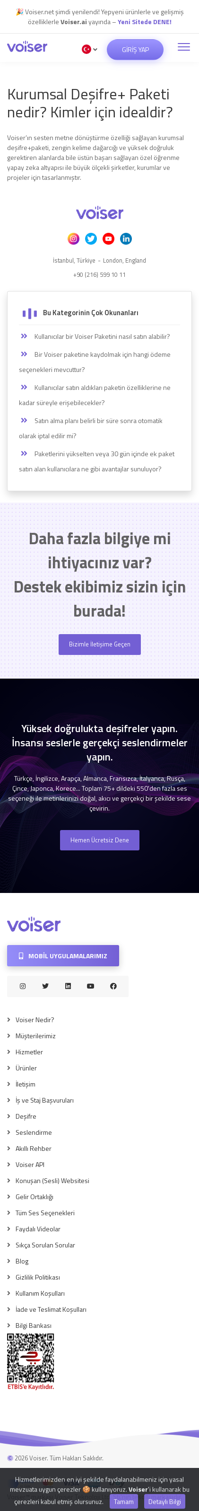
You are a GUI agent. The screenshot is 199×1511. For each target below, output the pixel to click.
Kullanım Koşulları (40, 1293)
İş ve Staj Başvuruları (45, 1100)
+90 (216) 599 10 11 (99, 274)
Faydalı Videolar (38, 1229)
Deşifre (26, 1116)
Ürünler (26, 1068)
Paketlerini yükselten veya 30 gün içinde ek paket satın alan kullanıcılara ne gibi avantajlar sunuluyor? (96, 461)
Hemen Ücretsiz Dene (99, 840)
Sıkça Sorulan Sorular (45, 1245)
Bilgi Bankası (34, 1325)
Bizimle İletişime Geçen (99, 644)
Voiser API (30, 1164)
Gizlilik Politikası (38, 1277)
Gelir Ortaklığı (34, 1197)
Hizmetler (29, 1052)
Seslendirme (34, 1132)
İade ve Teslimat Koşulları (51, 1309)
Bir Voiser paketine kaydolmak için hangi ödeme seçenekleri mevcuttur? (95, 361)
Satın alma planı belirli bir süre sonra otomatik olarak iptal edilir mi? (91, 428)
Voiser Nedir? (35, 1020)
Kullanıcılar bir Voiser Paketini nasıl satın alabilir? (94, 336)
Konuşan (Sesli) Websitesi (52, 1180)
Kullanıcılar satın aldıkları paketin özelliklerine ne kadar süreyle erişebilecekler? (95, 394)
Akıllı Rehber (34, 1148)
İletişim (25, 1084)
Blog (22, 1261)
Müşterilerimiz (36, 1036)
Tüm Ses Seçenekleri (45, 1213)
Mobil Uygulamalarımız (63, 956)
